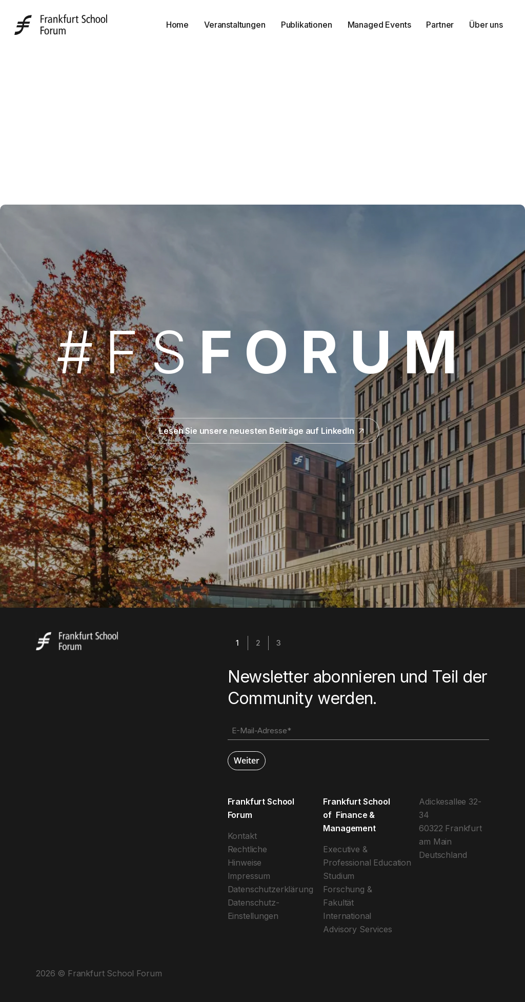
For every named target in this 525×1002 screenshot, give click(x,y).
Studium (338, 876)
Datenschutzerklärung (270, 889)
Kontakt (242, 836)
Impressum (249, 876)
